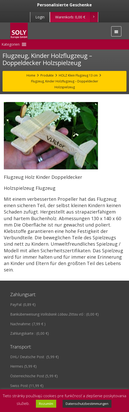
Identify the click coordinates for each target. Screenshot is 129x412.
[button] (11, 44)
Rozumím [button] (46, 403)
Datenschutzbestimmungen (87, 403)
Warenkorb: (76, 17)
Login (40, 17)
